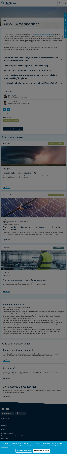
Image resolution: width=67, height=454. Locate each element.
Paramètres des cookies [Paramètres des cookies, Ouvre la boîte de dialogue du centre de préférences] (23, 450)
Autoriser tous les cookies (41, 450)
